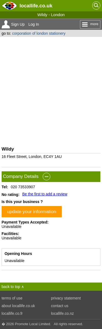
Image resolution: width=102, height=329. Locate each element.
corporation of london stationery (39, 33)
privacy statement (66, 298)
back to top (11, 286)
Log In (33, 24)
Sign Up (18, 24)
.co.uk (36, 5)
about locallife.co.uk (18, 306)
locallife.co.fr (12, 313)
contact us (60, 306)
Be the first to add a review (44, 194)
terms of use (12, 298)
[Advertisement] (51, 91)
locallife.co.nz (62, 313)
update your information (31, 211)
